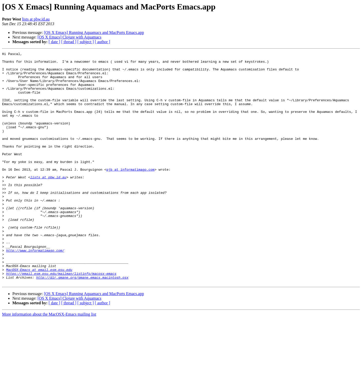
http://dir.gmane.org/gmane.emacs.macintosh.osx (82, 323)
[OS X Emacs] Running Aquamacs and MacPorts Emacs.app (94, 32)
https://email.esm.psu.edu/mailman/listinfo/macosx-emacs (61, 318)
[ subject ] (85, 42)
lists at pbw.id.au (36, 19)
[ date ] (54, 42)
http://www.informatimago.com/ (35, 290)
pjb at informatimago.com (130, 193)
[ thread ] (68, 42)
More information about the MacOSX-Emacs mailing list (49, 360)
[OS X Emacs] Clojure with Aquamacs (69, 37)
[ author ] (102, 42)
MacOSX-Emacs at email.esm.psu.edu (39, 313)
